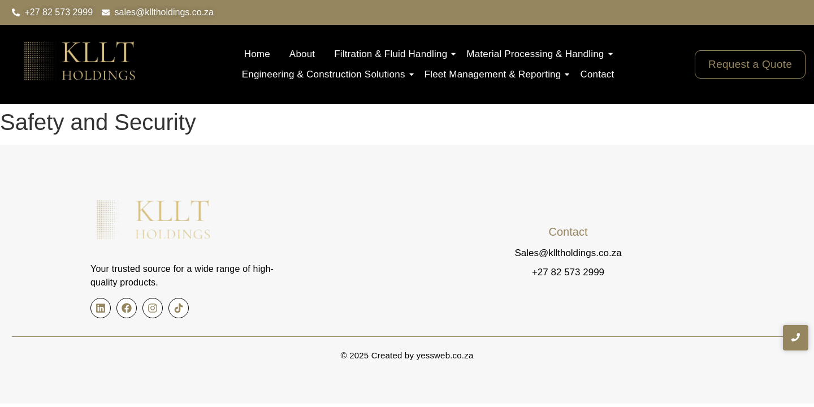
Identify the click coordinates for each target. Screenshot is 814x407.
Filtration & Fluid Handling (393, 54)
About (302, 54)
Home (257, 54)
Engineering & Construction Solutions (326, 74)
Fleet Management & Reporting (496, 74)
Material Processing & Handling (537, 54)
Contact (597, 74)
